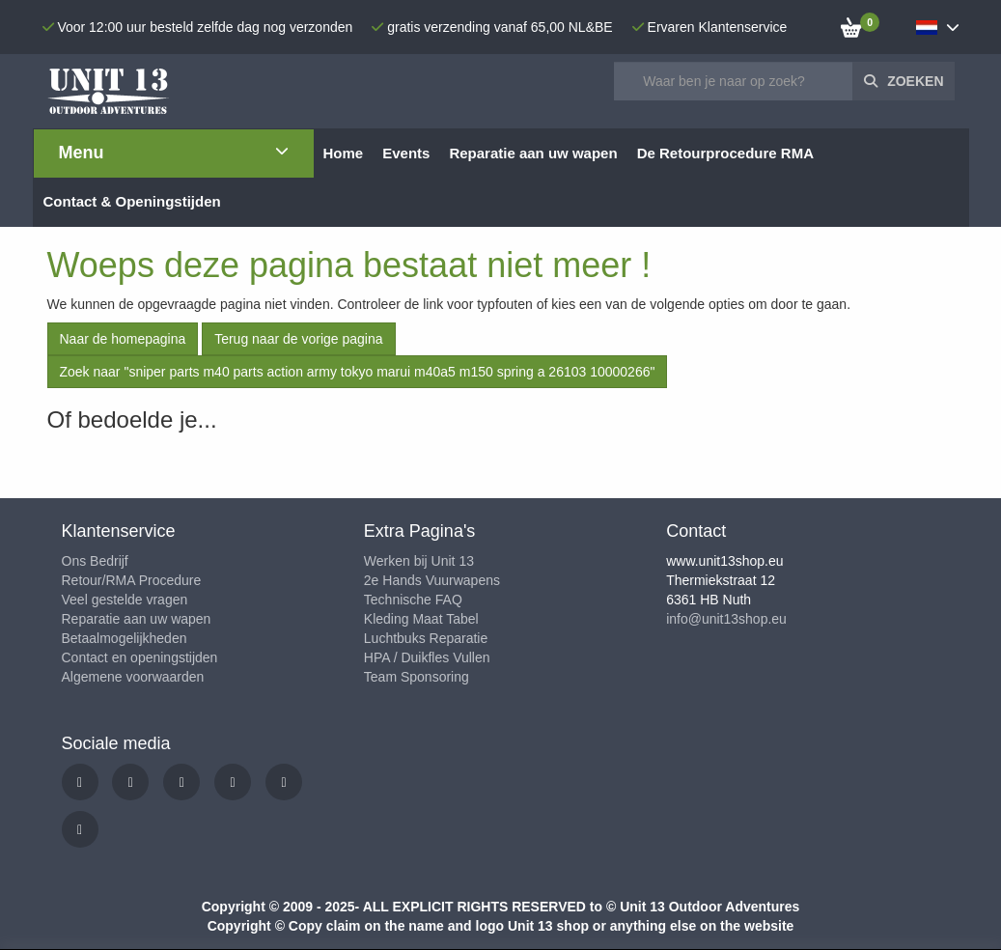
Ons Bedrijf (95, 561)
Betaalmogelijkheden (124, 638)
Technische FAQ (413, 599)
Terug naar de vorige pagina (298, 339)
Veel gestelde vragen (125, 599)
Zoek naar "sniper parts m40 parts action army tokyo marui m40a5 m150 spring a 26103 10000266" (357, 371)
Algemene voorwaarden (133, 677)
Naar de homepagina (123, 339)
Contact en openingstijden (140, 657)
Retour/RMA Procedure (132, 580)
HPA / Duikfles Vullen (427, 657)
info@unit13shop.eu (726, 619)
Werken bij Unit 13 (419, 561)
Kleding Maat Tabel (421, 619)
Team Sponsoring (416, 677)
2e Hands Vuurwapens (432, 580)
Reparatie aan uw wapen (136, 619)
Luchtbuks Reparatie (425, 638)
